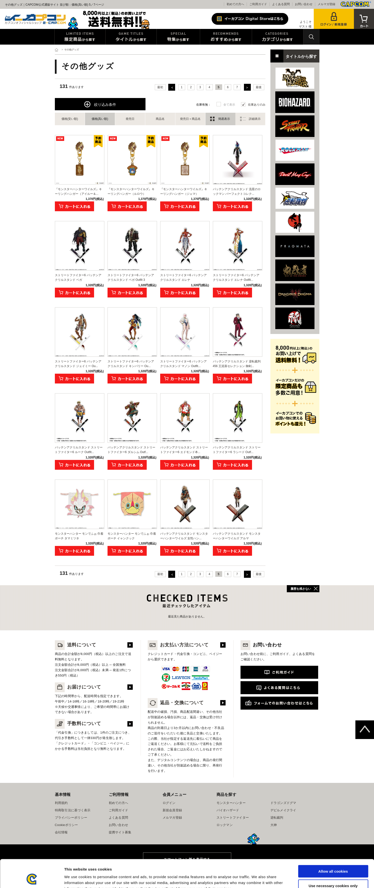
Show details (257, 878)
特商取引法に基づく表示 (73, 810)
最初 (160, 87)
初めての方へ (235, 4)
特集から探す (178, 37)
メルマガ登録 (326, 4)
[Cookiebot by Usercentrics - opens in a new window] (31, 878)
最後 (259, 87)
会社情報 (61, 832)
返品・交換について (176, 702)
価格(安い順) (69, 119)
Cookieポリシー (66, 825)
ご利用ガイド (258, 4)
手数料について (78, 723)
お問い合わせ (304, 4)
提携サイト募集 (120, 832)
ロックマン (225, 825)
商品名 (160, 119)
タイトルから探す (131, 37)
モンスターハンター (231, 803)
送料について (76, 644)
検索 (311, 37)
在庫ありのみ (256, 104)
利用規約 (61, 803)
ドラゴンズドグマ (283, 803)
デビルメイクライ (283, 810)
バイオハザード (228, 810)
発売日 (130, 119)
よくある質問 (281, 4)
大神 (273, 825)
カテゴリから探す (277, 37)
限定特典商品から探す (80, 37)
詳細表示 (255, 119)
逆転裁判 (276, 817)
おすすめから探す (226, 37)
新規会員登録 (172, 810)
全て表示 (229, 104)
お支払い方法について (178, 644)
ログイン (169, 803)
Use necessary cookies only (333, 859)
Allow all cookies (333, 845)
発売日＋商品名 (190, 119)
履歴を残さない (300, 589)
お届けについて (78, 687)
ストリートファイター (233, 817)
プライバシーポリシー (71, 817)
